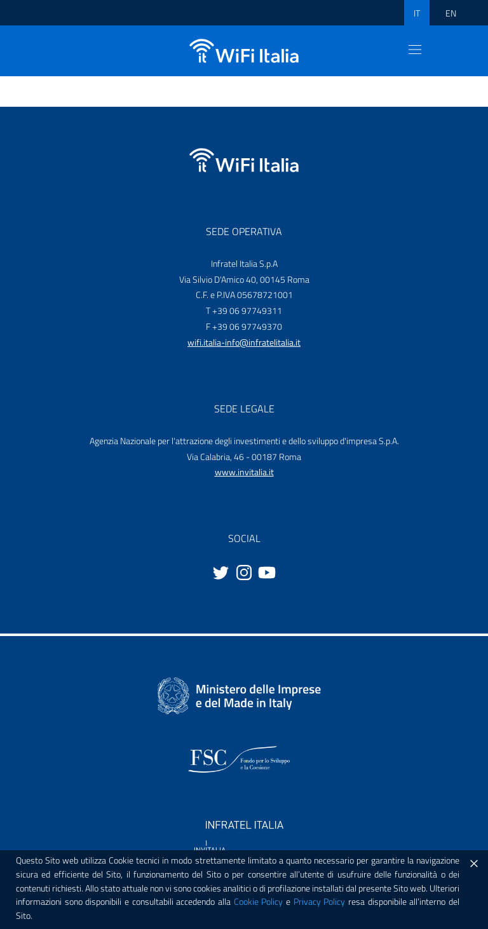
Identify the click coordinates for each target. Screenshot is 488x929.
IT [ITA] (417, 13)
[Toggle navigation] (415, 49)
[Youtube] (267, 571)
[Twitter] (221, 571)
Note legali (310, 910)
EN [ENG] (450, 13)
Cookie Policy (45, 910)
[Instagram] (244, 571)
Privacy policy (178, 910)
